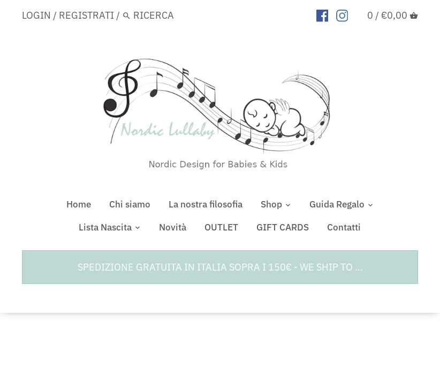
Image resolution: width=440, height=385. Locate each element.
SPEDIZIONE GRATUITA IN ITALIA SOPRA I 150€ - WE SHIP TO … (220, 267)
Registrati (86, 15)
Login (36, 15)
